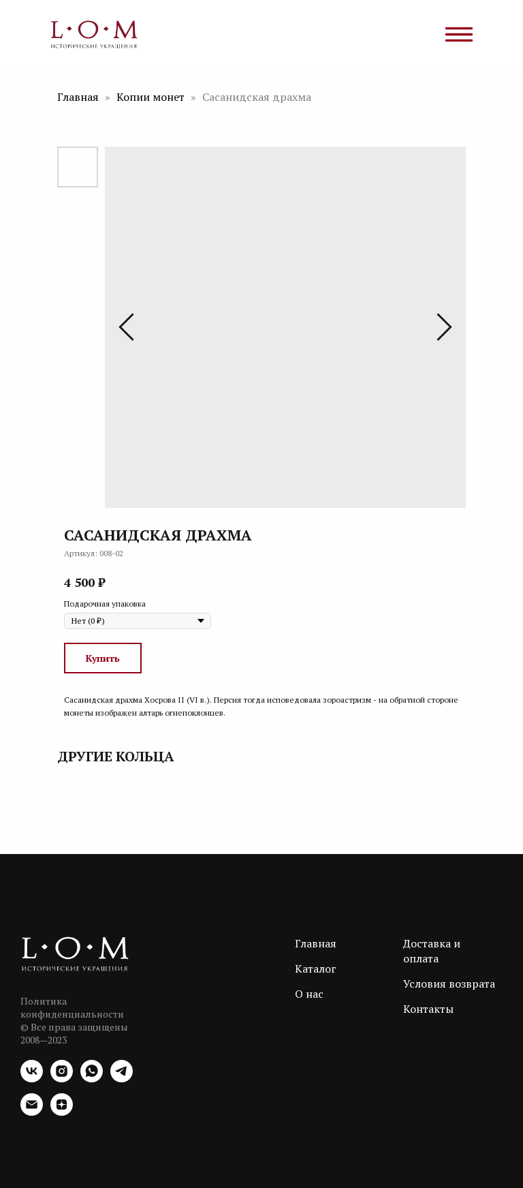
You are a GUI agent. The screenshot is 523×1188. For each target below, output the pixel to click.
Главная (78, 96)
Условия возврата (449, 983)
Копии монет (151, 96)
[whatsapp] (91, 1078)
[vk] (31, 1078)
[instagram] (61, 1078)
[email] (31, 1112)
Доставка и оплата (431, 951)
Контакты (428, 1008)
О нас (309, 993)
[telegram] (121, 1078)
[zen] (61, 1112)
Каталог (315, 968)
